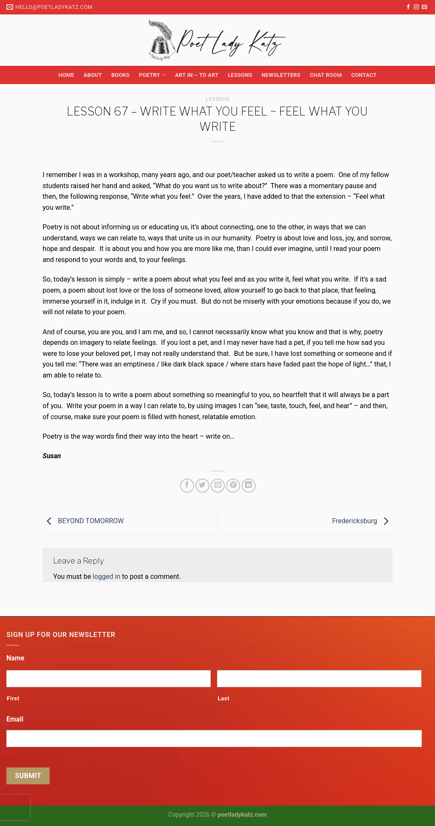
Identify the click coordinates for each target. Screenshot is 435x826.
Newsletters (281, 75)
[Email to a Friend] (218, 486)
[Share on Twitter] (202, 486)
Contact (364, 75)
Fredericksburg (362, 521)
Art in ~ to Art (196, 75)
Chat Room (326, 75)
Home (66, 75)
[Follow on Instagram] (416, 7)
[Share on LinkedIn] (249, 486)
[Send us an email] (424, 7)
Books (120, 75)
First (13, 698)
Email (14, 719)
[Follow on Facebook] (408, 7)
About (93, 75)
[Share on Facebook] (187, 486)
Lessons (240, 75)
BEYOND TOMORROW (83, 521)
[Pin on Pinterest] (233, 486)
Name (15, 658)
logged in (106, 576)
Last (223, 698)
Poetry (152, 75)
